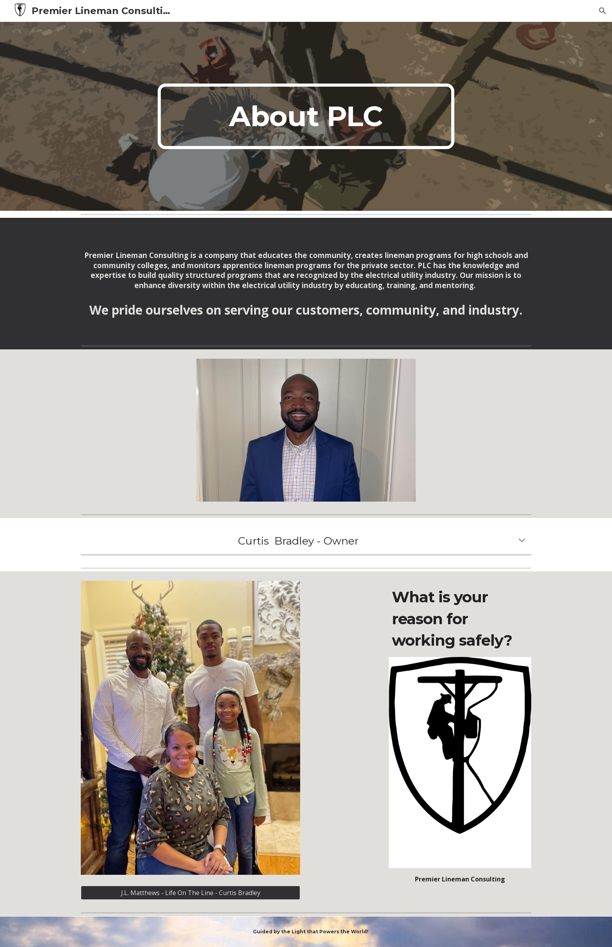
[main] (306, 116)
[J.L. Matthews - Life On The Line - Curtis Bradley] (190, 892)
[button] (602, 11)
